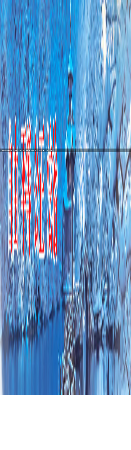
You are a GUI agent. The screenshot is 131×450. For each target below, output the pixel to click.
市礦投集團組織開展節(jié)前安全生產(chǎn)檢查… (16, 150)
